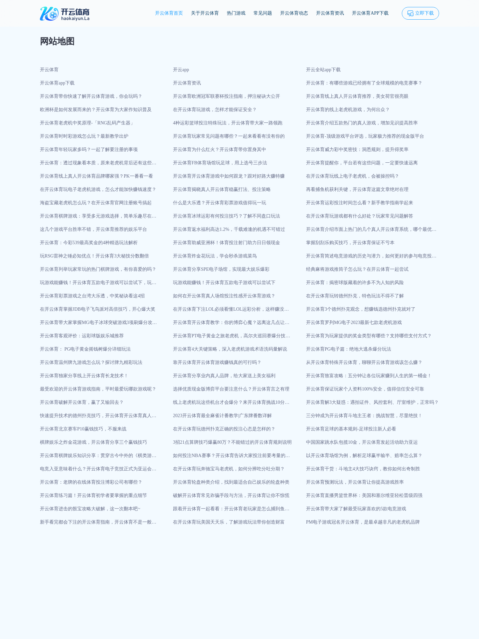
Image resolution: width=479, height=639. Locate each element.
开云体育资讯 (330, 13)
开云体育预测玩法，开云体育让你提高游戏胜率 (355, 482)
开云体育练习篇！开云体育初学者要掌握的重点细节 (93, 495)
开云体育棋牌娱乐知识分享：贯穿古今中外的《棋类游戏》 (96, 457)
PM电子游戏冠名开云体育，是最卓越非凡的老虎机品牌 (363, 522)
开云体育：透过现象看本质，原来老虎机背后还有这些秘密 (98, 165)
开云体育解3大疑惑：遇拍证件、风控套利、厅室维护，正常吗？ (372, 402)
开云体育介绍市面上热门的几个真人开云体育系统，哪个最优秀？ (369, 231)
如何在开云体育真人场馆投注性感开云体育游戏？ (224, 295)
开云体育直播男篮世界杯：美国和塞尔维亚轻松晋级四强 (364, 495)
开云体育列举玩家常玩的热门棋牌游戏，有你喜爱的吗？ (98, 269)
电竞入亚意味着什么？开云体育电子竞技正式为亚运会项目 (98, 471)
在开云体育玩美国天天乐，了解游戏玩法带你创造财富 (229, 522)
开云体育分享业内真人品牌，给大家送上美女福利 (224, 375)
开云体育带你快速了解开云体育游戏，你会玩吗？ (91, 96)
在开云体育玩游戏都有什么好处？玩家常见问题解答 (359, 216)
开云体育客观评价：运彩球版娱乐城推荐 (82, 335)
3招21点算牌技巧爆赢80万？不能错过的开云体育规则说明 (232, 442)
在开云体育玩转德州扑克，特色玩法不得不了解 (355, 295)
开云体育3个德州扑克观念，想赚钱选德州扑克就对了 (360, 309)
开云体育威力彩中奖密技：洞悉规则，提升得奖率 (357, 149)
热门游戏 (236, 13)
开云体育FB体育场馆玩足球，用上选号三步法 (220, 162)
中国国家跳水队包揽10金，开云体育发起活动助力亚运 (362, 442)
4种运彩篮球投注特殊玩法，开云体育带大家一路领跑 (227, 122)
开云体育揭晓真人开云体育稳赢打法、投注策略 (222, 189)
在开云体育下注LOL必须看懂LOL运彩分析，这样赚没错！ (228, 311)
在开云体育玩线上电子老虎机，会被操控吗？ (352, 176)
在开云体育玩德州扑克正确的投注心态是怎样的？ (224, 428)
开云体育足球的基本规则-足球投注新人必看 (351, 428)
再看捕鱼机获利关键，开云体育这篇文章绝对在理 (357, 189)
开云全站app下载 (323, 69)
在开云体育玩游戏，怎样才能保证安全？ (215, 109)
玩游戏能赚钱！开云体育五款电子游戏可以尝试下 (224, 282)
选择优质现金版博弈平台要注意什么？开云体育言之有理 (231, 389)
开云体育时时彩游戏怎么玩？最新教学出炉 (84, 136)
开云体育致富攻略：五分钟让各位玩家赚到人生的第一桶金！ (369, 375)
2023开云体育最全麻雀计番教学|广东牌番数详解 (222, 415)
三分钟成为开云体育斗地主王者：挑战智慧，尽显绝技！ (364, 415)
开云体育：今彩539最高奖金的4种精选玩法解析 (89, 242)
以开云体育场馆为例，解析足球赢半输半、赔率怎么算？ (364, 455)
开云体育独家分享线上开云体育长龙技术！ (84, 375)
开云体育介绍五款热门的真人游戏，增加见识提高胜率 (362, 122)
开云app (181, 69)
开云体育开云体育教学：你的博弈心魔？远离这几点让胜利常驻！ (231, 324)
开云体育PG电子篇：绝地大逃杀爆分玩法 (348, 349)
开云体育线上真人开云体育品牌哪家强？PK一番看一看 (96, 176)
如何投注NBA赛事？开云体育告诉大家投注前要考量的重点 (231, 457)
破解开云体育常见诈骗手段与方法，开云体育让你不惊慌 (231, 495)
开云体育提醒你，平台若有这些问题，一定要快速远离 (362, 162)
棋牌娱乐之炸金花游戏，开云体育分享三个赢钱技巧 (93, 442)
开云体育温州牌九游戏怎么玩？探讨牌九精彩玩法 (91, 362)
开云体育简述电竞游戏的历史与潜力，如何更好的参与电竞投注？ (369, 258)
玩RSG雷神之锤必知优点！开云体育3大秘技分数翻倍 (94, 255)
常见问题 (262, 13)
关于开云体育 (205, 13)
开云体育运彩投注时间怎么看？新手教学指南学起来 (359, 202)
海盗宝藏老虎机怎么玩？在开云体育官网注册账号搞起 (96, 202)
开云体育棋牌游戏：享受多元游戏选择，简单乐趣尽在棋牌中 (98, 218)
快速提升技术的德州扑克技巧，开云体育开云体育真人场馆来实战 (98, 417)
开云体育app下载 (57, 82)
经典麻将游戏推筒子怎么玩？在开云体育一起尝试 (357, 269)
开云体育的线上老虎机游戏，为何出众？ (348, 109)
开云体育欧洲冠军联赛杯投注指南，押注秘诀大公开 (226, 96)
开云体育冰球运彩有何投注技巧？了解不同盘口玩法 (226, 216)
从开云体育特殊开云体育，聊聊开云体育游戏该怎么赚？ (364, 362)
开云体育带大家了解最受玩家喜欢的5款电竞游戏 (356, 508)
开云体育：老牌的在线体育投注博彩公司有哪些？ (91, 482)
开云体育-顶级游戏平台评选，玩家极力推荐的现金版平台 (365, 136)
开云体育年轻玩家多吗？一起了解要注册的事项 (89, 149)
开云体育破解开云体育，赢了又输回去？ (82, 402)
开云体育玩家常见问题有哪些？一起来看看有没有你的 (229, 136)
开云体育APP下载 (370, 13)
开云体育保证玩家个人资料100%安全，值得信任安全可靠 (365, 389)
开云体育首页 (169, 13)
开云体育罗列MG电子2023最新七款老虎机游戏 (354, 322)
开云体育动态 (294, 13)
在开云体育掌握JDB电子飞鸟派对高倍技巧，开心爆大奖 (97, 309)
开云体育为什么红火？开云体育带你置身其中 (219, 149)
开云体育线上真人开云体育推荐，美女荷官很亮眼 (357, 96)
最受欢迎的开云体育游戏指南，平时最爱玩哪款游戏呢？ (98, 389)
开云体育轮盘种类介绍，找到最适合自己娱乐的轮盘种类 (231, 482)
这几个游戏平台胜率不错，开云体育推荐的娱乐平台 (93, 229)
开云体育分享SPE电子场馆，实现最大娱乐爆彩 (221, 269)
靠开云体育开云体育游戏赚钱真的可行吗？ (217, 362)
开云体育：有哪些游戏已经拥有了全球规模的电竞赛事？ (364, 82)
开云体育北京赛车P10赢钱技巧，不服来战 (83, 428)
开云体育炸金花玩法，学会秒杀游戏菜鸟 (215, 255)
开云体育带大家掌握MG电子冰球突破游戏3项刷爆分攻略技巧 (98, 324)
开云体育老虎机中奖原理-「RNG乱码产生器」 (87, 122)
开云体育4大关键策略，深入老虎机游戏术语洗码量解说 (230, 349)
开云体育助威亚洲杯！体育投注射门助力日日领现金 (226, 242)
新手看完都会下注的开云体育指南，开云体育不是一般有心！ (98, 524)
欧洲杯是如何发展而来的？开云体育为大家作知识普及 (96, 109)
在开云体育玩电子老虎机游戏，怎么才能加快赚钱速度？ (98, 189)
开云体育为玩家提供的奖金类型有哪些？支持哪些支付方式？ (369, 335)
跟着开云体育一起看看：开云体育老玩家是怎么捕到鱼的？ (229, 511)
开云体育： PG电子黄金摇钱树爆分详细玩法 (85, 349)
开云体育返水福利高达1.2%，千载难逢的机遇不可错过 (229, 229)
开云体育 (49, 69)
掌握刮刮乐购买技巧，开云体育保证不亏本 (350, 242)
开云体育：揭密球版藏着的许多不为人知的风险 (355, 282)
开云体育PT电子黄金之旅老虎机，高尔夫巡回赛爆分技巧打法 (231, 338)
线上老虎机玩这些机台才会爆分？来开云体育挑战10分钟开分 (231, 404)
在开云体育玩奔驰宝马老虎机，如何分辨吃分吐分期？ (229, 468)
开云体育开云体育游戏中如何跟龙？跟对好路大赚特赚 (229, 176)
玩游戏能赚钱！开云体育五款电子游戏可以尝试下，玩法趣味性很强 (98, 284)
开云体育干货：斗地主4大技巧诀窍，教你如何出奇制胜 (363, 468)
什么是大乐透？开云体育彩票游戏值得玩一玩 (219, 202)
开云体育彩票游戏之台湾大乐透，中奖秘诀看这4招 (92, 295)
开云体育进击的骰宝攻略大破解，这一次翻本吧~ (90, 508)
